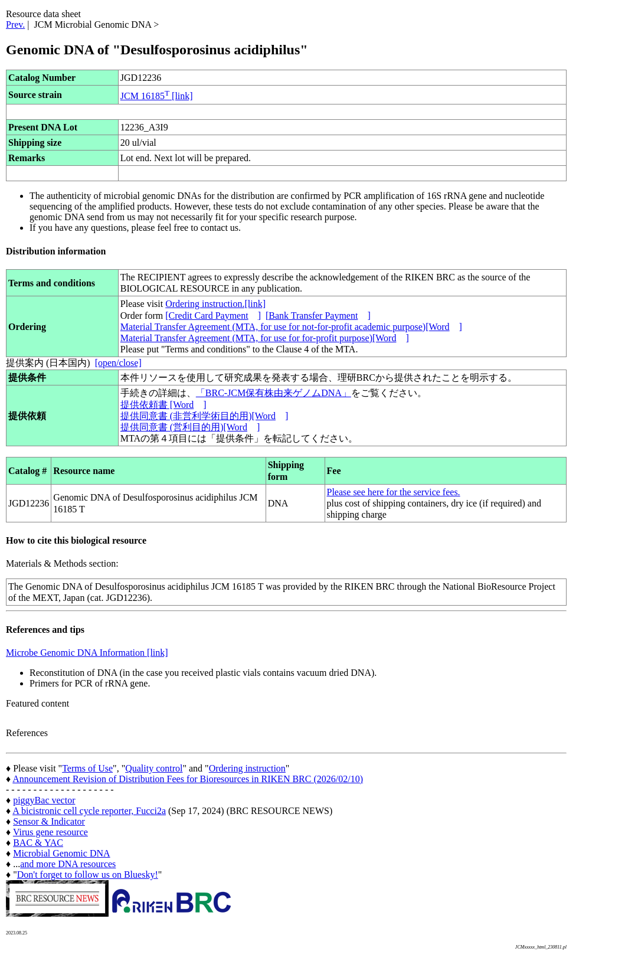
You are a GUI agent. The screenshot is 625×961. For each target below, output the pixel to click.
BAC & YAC (38, 843)
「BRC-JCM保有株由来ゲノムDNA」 (273, 393)
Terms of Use (87, 768)
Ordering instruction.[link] (215, 304)
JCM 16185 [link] (156, 96)
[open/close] (118, 363)
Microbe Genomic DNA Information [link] (87, 653)
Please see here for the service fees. (393, 492)
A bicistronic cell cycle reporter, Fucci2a (89, 811)
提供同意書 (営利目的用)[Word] (190, 427)
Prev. (15, 24)
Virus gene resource (50, 832)
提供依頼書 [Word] (163, 405)
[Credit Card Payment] (213, 315)
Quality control (153, 768)
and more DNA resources (68, 864)
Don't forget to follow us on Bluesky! (87, 875)
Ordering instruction (247, 768)
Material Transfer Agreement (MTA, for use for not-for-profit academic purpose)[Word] (291, 327)
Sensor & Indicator (49, 821)
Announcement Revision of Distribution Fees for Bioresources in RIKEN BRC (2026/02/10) (187, 779)
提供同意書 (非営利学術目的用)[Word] (204, 416)
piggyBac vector (44, 800)
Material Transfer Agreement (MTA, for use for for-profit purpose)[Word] (264, 338)
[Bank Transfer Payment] (318, 315)
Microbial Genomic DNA (61, 853)
